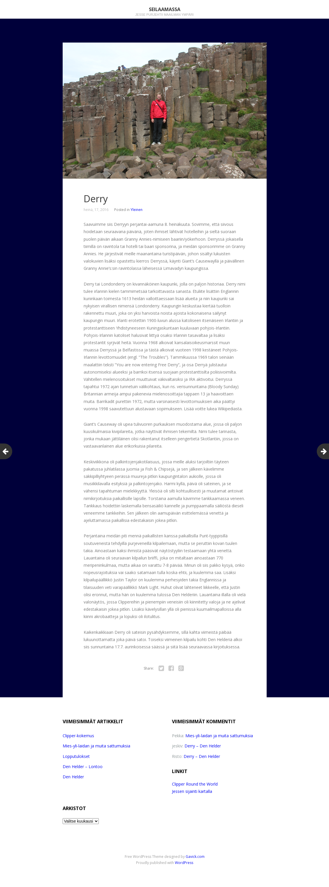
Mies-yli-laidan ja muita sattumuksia (96, 746)
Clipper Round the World (195, 784)
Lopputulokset (76, 756)
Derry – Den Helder (202, 746)
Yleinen (136, 209)
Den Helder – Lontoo (83, 766)
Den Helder (73, 776)
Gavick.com (195, 856)
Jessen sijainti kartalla (192, 791)
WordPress (184, 862)
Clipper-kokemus (78, 735)
